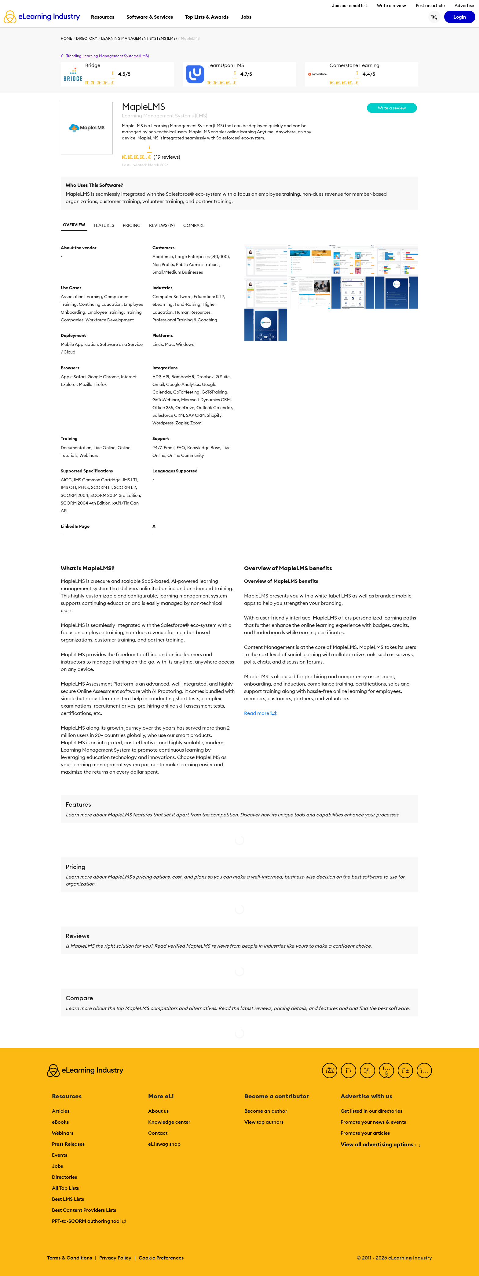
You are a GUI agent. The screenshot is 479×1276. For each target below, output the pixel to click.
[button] (331, 713)
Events (59, 1155)
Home (66, 38)
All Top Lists (65, 1188)
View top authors (263, 1122)
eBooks (60, 1122)
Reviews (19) (162, 225)
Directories (64, 1177)
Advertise (464, 5)
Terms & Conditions (69, 1258)
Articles (60, 1111)
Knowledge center (169, 1122)
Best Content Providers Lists (84, 1210)
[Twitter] (348, 1070)
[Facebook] (329, 1070)
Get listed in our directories (371, 1111)
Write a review (391, 5)
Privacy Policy (115, 1258)
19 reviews (167, 157)
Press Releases (68, 1144)
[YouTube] (386, 1070)
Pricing (132, 225)
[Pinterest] (405, 1070)
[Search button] (434, 17)
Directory (86, 38)
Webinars (62, 1133)
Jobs (57, 1166)
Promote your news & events (373, 1122)
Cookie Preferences (161, 1258)
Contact (157, 1133)
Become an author (265, 1111)
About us (158, 1111)
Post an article (430, 5)
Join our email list (349, 5)
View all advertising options (380, 1144)
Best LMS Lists (68, 1199)
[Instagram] (424, 1070)
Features (104, 225)
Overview (74, 224)
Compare (194, 225)
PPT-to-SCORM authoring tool (89, 1221)
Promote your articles (365, 1133)
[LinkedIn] (367, 1070)
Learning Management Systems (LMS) (139, 38)
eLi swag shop (164, 1144)
